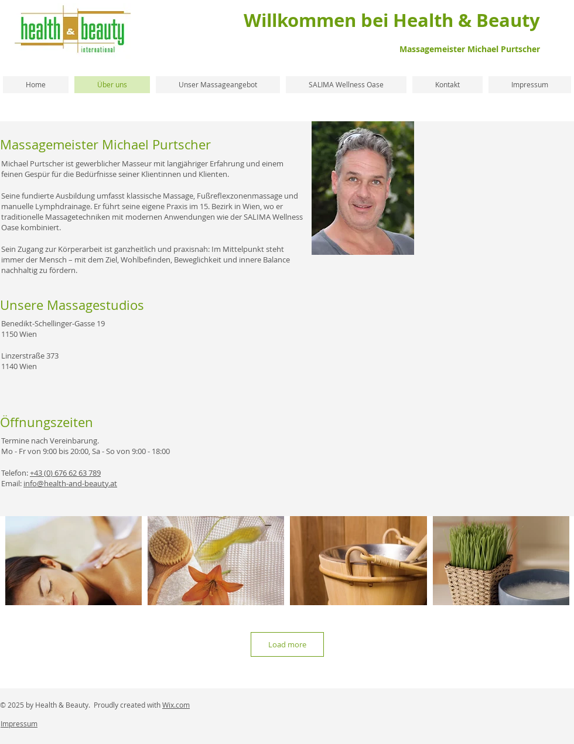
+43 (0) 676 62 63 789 (65, 472)
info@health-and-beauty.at (70, 483)
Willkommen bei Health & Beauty (392, 20)
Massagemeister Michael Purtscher (469, 48)
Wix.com (176, 704)
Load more (287, 644)
